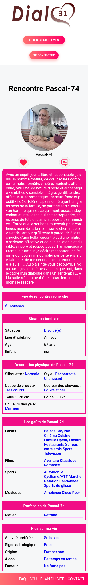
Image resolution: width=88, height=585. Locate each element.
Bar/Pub (63, 431)
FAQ (22, 579)
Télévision (52, 453)
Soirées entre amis (61, 446)
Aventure (51, 460)
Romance (52, 465)
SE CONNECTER (44, 55)
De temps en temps (60, 559)
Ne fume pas (54, 566)
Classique (68, 460)
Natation (51, 481)
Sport (67, 449)
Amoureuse (14, 305)
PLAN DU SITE (52, 579)
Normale (32, 374)
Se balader (53, 537)
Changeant (53, 378)
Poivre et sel (54, 390)
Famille (50, 440)
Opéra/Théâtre (69, 440)
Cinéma (50, 435)
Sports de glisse (57, 485)
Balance (50, 545)
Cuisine (64, 435)
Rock (76, 492)
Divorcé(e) (52, 330)
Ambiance (52, 492)
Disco (66, 492)
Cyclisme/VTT (56, 476)
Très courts (14, 390)
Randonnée (68, 481)
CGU (33, 579)
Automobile (53, 472)
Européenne (54, 552)
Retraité (50, 515)
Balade (50, 431)
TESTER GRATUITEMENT (44, 40)
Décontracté (65, 374)
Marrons (12, 408)
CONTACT (76, 579)
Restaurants (54, 444)
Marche (75, 476)
